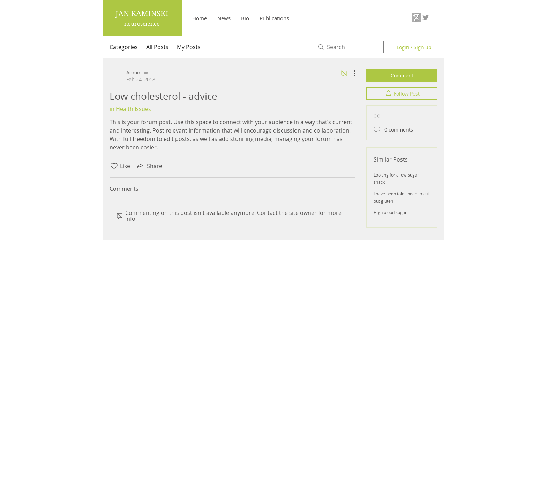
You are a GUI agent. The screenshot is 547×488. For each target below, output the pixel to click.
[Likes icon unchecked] (114, 166)
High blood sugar (390, 212)
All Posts (157, 47)
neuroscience (142, 24)
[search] (348, 47)
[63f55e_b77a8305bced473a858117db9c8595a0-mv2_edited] (416, 17)
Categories (124, 47)
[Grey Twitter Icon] (425, 17)
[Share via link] (149, 166)
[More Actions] (351, 73)
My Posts (189, 47)
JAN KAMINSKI (141, 13)
